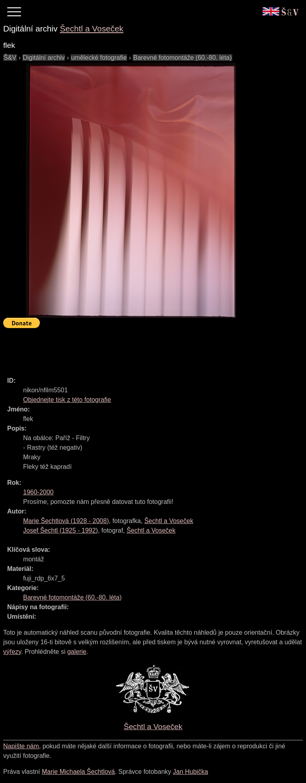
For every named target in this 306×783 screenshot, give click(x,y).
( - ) (66, 520)
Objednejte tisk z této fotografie (67, 399)
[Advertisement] (148, 349)
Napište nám (21, 746)
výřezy (12, 651)
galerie (76, 651)
